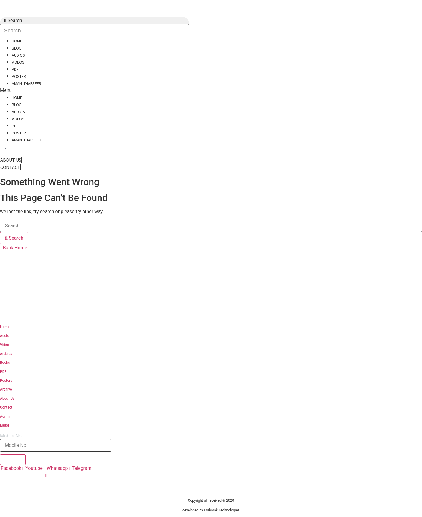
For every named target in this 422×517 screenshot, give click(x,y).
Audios (18, 55)
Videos (18, 62)
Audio (4, 336)
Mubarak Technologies (222, 510)
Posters (6, 380)
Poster (19, 76)
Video (4, 345)
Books (5, 362)
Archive (6, 389)
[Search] (14, 238)
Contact (6, 407)
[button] (76, 90)
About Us (7, 398)
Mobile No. (11, 436)
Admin (5, 416)
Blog (17, 48)
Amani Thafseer (26, 83)
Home (17, 41)
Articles (6, 354)
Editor (4, 425)
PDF (15, 69)
